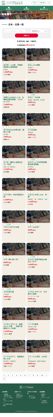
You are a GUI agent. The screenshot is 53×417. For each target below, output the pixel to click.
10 (42, 379)
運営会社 (43, 398)
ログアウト (19, 401)
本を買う (9, 9)
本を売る (26, 8)
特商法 (42, 400)
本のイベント (44, 8)
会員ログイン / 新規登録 (39, 2)
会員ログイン (19, 398)
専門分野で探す (7, 400)
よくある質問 (32, 402)
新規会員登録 (19, 400)
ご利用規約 (44, 405)
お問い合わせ (44, 406)
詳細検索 (6, 398)
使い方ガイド (32, 400)
